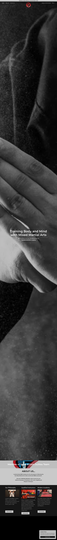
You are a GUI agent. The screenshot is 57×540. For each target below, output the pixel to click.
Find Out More (9, 511)
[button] (53, 3)
